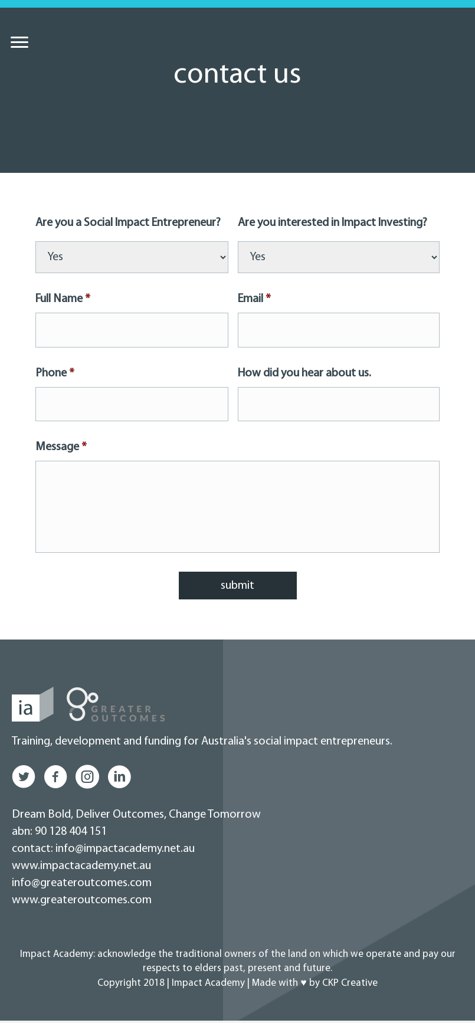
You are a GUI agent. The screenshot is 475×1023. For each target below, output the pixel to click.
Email (254, 299)
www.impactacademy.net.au (81, 868)
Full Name (62, 299)
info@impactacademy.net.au (124, 851)
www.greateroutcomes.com (82, 903)
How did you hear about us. (304, 373)
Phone (54, 373)
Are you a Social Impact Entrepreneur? (128, 223)
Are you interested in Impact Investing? (332, 223)
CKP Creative (350, 986)
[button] (23, 779)
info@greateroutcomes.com (82, 885)
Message (61, 447)
